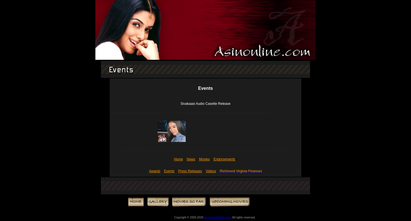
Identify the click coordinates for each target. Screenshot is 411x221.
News (191, 159)
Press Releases (190, 171)
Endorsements (224, 159)
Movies (204, 159)
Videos (211, 171)
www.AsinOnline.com (217, 217)
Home (178, 159)
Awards (154, 171)
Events (169, 171)
